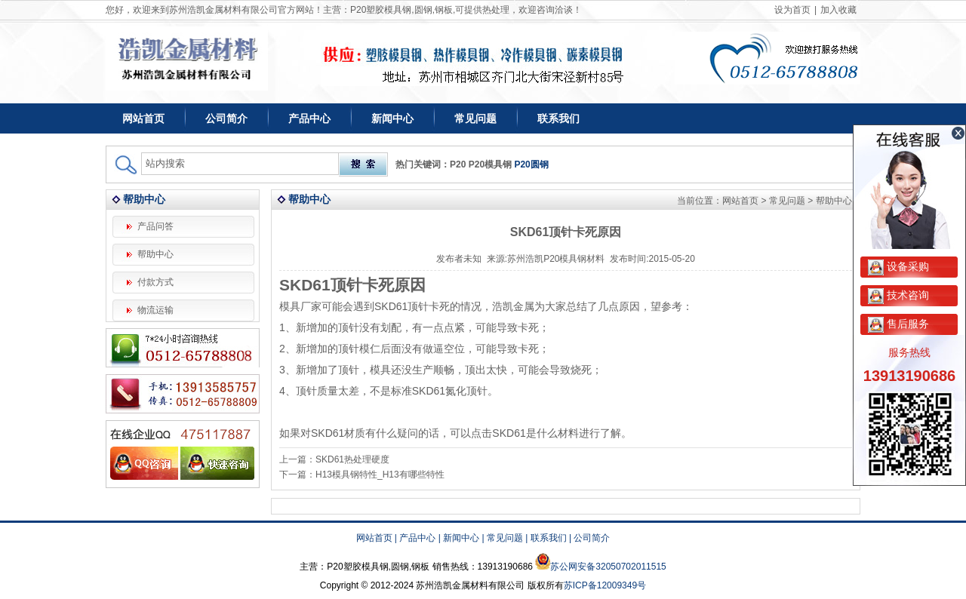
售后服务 (898, 324)
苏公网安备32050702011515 (608, 566)
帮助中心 (155, 254)
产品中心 (309, 118)
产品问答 (155, 226)
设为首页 (792, 10)
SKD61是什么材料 (535, 433)
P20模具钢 (490, 164)
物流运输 (155, 310)
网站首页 (143, 118)
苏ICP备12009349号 (605, 585)
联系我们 (558, 118)
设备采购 (898, 266)
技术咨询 (898, 295)
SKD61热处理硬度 (352, 459)
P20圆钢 (531, 164)
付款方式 (155, 282)
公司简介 (226, 118)
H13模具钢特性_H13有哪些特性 (380, 474)
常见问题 (475, 118)
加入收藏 (838, 10)
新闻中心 (392, 118)
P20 (458, 164)
